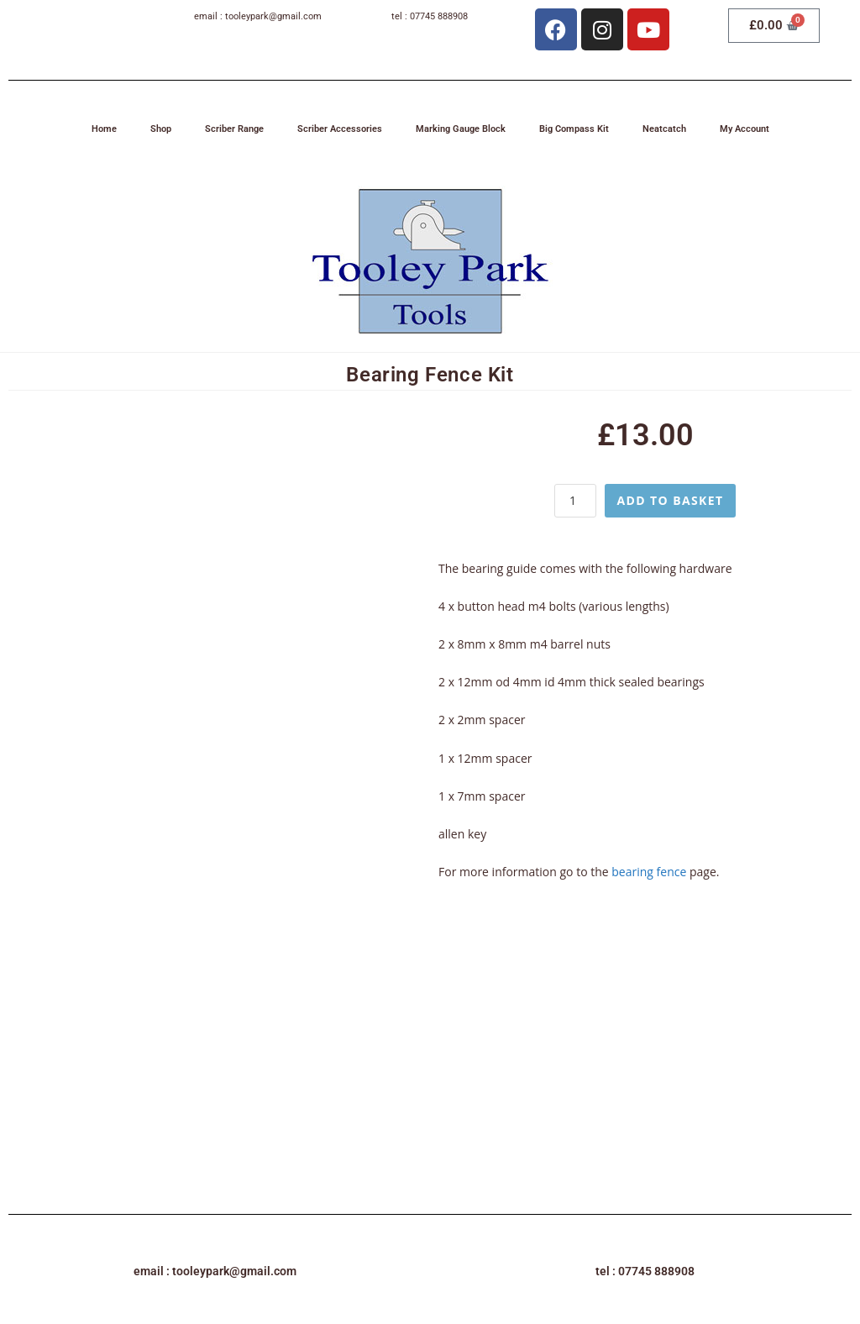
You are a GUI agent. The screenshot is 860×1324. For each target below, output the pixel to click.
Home (104, 128)
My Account (744, 128)
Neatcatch (664, 128)
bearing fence (648, 872)
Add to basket (669, 500)
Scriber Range (234, 128)
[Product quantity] (575, 501)
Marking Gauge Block (461, 128)
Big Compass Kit (574, 128)
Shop (160, 128)
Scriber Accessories (339, 128)
